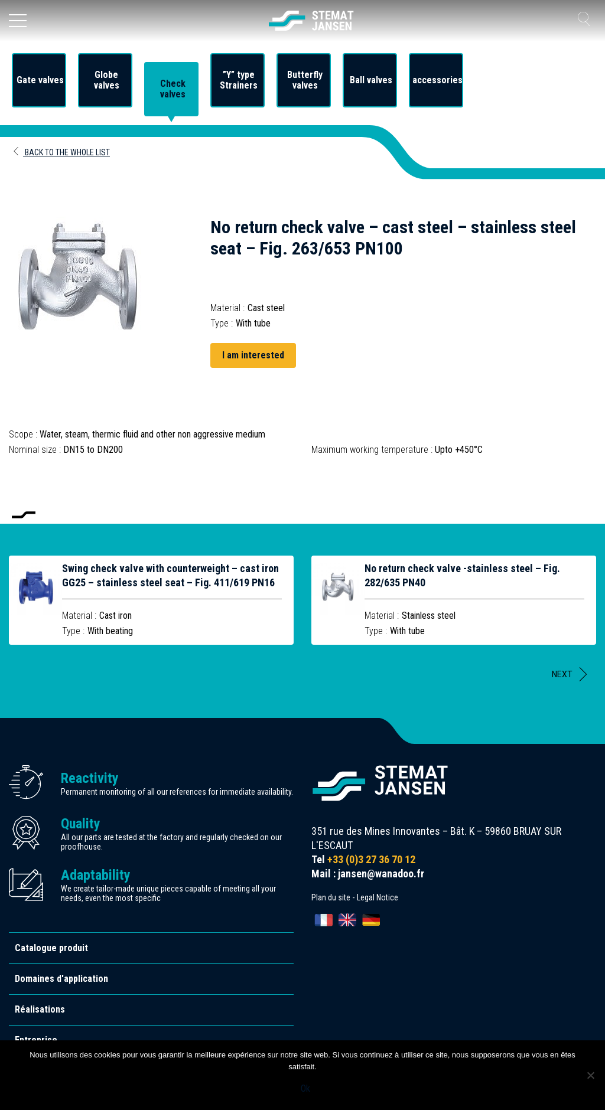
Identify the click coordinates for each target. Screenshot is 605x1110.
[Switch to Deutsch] (371, 920)
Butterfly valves (305, 80)
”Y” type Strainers (239, 80)
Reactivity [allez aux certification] (90, 778)
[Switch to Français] (324, 920)
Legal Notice (377, 897)
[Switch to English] (347, 920)
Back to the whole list (61, 152)
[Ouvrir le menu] (18, 20)
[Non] (590, 1075)
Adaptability (96, 875)
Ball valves (371, 80)
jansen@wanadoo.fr (381, 873)
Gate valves (40, 80)
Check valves (173, 89)
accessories (437, 80)
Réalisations (40, 1009)
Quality (80, 823)
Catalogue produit (51, 948)
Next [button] (562, 674)
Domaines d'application (61, 978)
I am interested (253, 355)
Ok (305, 1088)
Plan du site (330, 897)
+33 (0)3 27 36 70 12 (371, 859)
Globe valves (106, 80)
